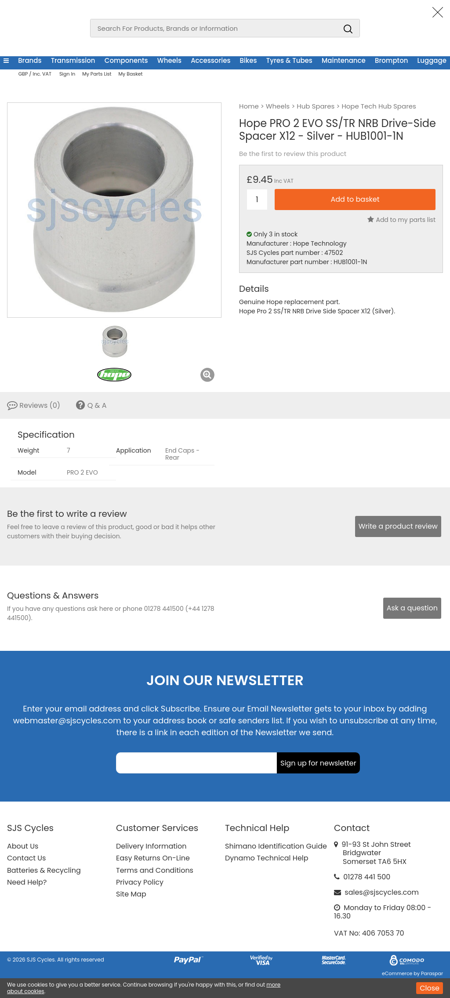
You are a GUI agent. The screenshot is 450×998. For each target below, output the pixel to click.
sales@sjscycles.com (382, 892)
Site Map (131, 894)
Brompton (391, 60)
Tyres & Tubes (289, 60)
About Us (22, 846)
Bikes (248, 60)
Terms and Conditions (154, 870)
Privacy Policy (139, 882)
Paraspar (432, 973)
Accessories (210, 60)
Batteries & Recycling (44, 870)
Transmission (73, 60)
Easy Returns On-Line (153, 858)
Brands (29, 60)
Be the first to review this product (292, 154)
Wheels (169, 60)
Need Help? (27, 882)
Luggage (431, 60)
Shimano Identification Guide (276, 846)
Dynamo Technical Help (266, 858)
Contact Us (26, 858)
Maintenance (344, 60)
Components (126, 60)
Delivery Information (151, 846)
